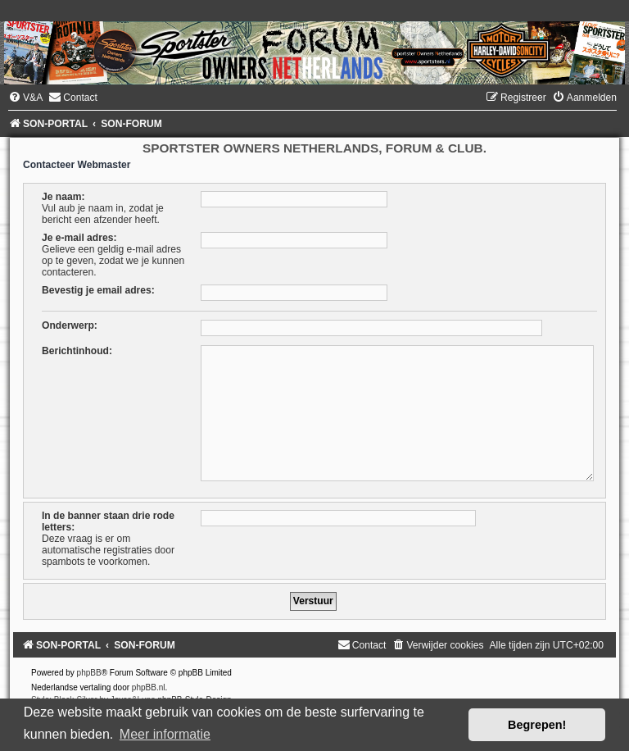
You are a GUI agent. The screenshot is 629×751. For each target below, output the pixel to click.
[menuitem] (25, 97)
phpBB (89, 672)
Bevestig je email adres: (98, 290)
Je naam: (63, 197)
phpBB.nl (148, 687)
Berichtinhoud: (77, 351)
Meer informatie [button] (165, 734)
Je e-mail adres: (79, 238)
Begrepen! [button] (537, 724)
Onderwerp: (69, 325)
